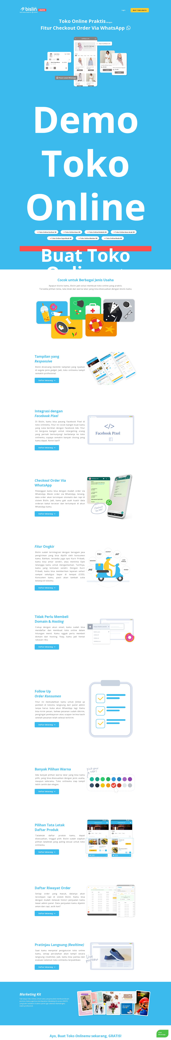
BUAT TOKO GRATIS (140, 10)
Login (123, 10)
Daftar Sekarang (46, 380)
